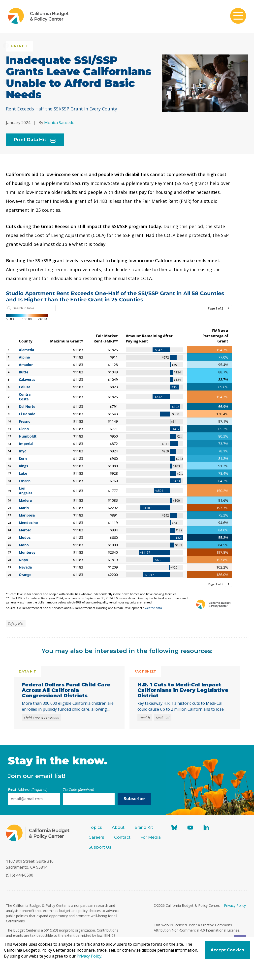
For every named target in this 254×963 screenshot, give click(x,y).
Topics (95, 827)
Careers (96, 837)
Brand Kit (143, 827)
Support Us (100, 847)
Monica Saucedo (59, 122)
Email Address (27, 789)
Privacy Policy (235, 905)
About (118, 827)
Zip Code (78, 789)
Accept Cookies (227, 950)
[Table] (119, 450)
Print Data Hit (35, 140)
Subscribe (134, 798)
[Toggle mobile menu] (238, 16)
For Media (150, 837)
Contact (122, 837)
